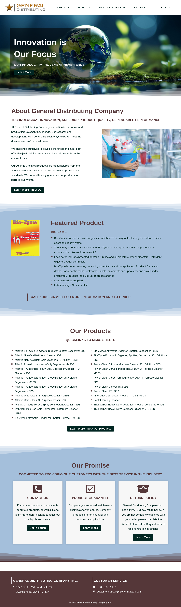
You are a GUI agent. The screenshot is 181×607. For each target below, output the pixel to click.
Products (83, 7)
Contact (167, 7)
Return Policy (143, 7)
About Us (63, 7)
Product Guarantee (112, 7)
